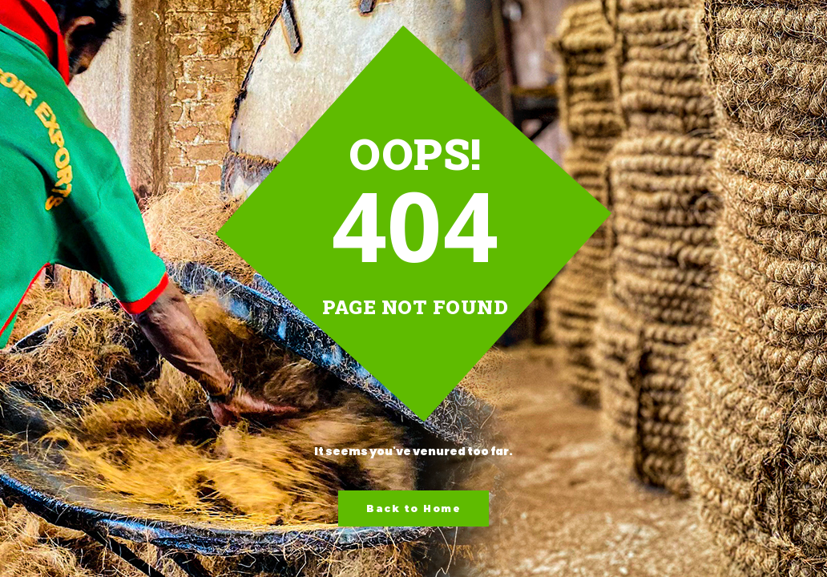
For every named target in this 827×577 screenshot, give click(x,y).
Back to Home (413, 508)
